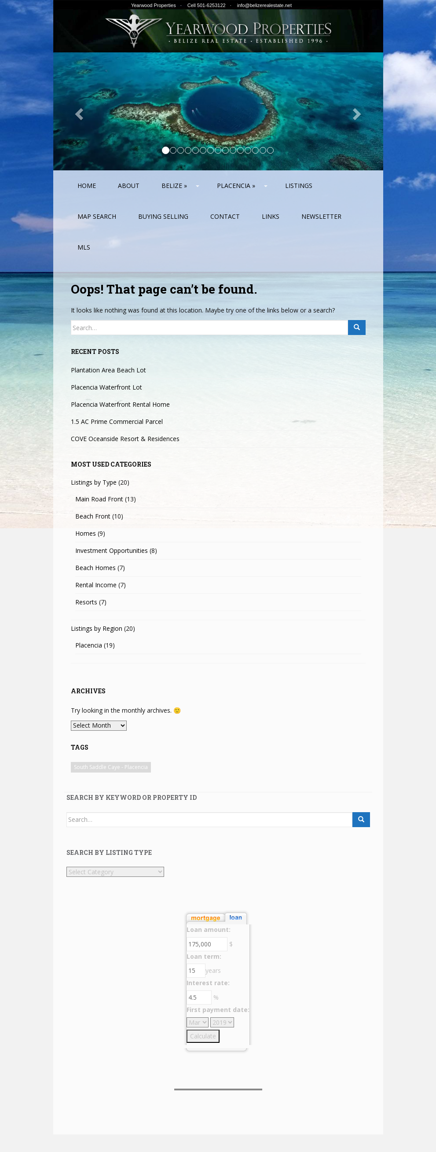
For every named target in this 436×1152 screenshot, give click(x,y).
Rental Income (96, 585)
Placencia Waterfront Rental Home (120, 404)
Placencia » (236, 185)
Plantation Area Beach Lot (108, 370)
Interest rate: (208, 983)
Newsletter (321, 216)
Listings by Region (96, 628)
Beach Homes (95, 567)
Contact (225, 216)
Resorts (86, 602)
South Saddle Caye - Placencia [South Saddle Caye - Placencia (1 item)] (111, 767)
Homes (85, 533)
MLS (83, 247)
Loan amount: (209, 929)
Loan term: (204, 956)
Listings (298, 185)
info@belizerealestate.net (264, 5)
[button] (78, 111)
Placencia (88, 645)
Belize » (174, 185)
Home (86, 185)
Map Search (96, 216)
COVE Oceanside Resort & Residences (125, 438)
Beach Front (92, 516)
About (128, 185)
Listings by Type (94, 482)
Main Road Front (99, 499)
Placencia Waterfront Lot (106, 387)
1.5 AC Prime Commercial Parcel (117, 421)
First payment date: (218, 1009)
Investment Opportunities (111, 550)
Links (270, 216)
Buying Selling (163, 216)
